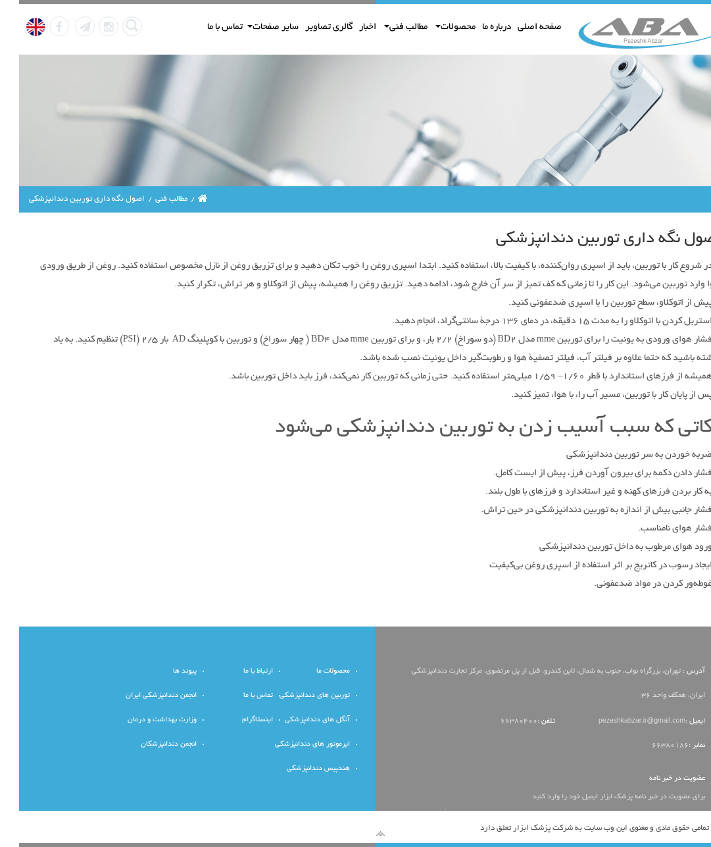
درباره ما (477, 27)
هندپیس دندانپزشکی (299, 769)
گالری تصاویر (309, 27)
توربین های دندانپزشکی (295, 696)
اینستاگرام (238, 720)
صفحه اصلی (521, 27)
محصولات (436, 27)
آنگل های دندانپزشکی (298, 720)
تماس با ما (206, 27)
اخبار (348, 27)
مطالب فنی (386, 27)
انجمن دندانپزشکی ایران (142, 696)
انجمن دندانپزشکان (150, 744)
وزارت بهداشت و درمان (143, 720)
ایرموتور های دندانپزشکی (293, 744)
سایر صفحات (254, 27)
